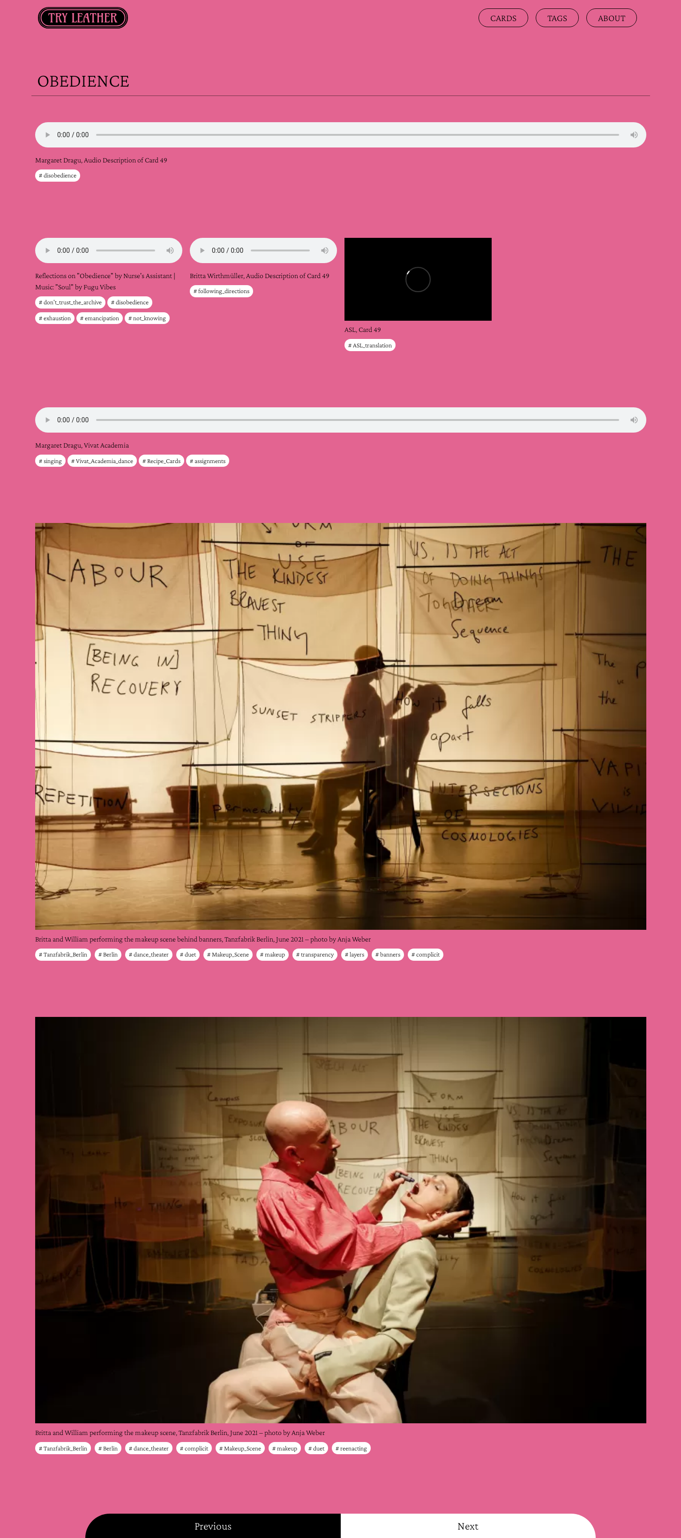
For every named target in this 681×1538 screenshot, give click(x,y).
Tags (557, 18)
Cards (503, 18)
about (611, 18)
